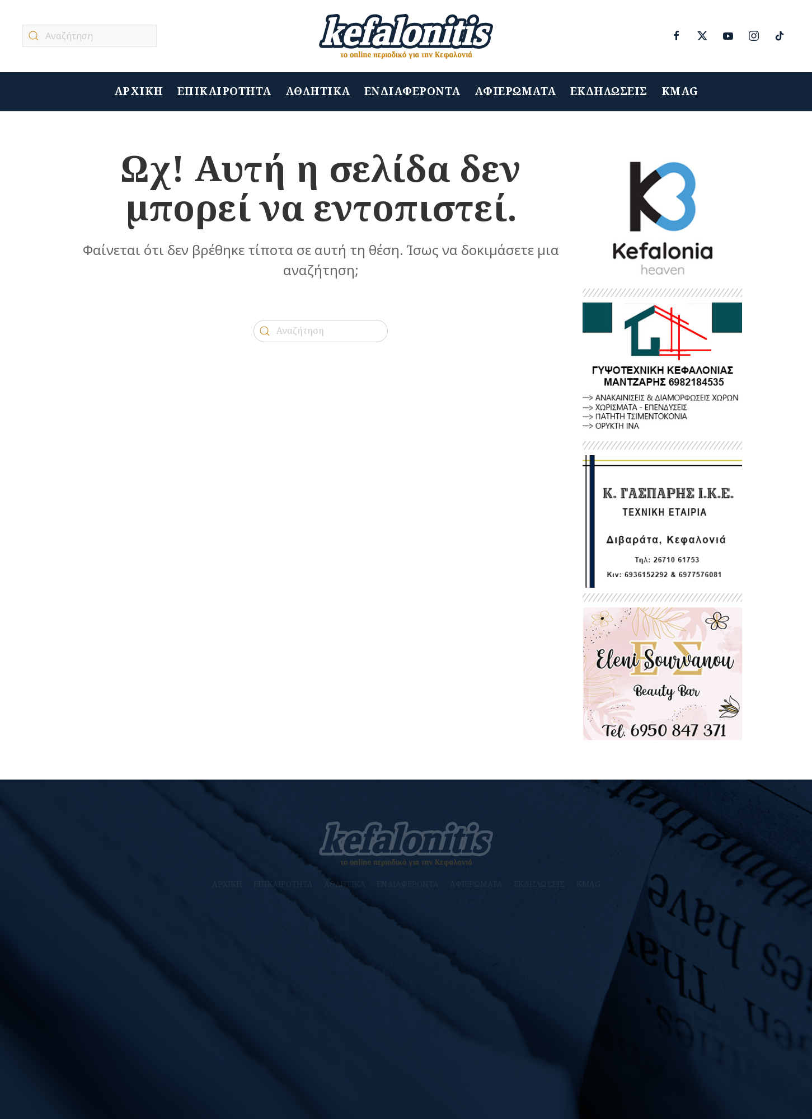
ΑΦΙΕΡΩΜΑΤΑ (515, 91)
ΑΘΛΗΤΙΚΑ (317, 91)
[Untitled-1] (662, 520)
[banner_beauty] (662, 673)
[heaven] (662, 216)
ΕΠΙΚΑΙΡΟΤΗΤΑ (224, 91)
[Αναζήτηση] (89, 36)
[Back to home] (406, 36)
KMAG (679, 91)
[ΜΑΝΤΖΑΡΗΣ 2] (662, 368)
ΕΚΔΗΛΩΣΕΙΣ (608, 91)
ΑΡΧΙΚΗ (138, 91)
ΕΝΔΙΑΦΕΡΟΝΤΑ (412, 91)
